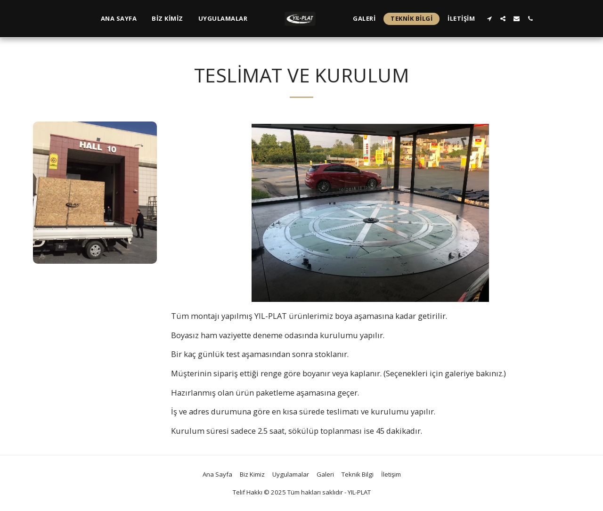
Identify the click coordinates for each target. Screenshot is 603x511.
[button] (489, 19)
